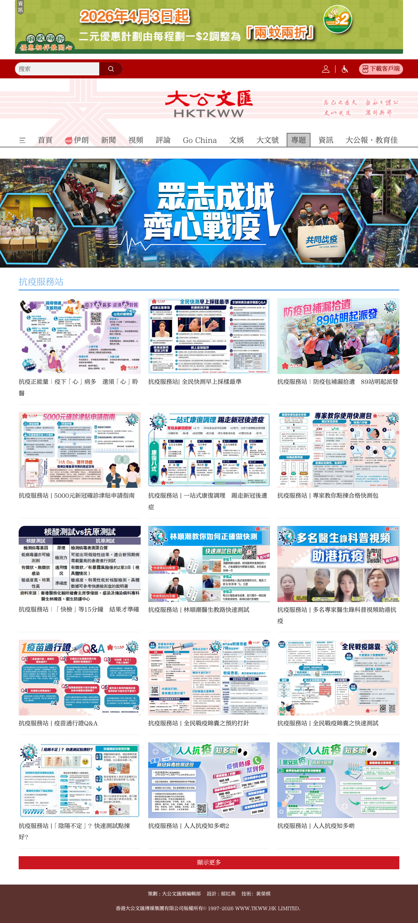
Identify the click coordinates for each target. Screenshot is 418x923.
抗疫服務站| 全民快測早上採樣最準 (194, 381)
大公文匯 (209, 104)
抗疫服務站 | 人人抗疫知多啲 (316, 826)
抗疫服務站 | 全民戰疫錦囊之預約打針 (198, 723)
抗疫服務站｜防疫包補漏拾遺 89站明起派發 (337, 381)
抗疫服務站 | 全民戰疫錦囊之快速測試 (327, 723)
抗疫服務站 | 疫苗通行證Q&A (58, 723)
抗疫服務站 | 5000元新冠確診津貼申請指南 (77, 495)
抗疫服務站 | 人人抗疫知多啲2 (188, 826)
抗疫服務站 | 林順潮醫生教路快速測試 (198, 610)
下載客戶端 (385, 68)
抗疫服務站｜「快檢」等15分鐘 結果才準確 (79, 609)
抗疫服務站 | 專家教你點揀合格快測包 (327, 495)
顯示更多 (209, 862)
